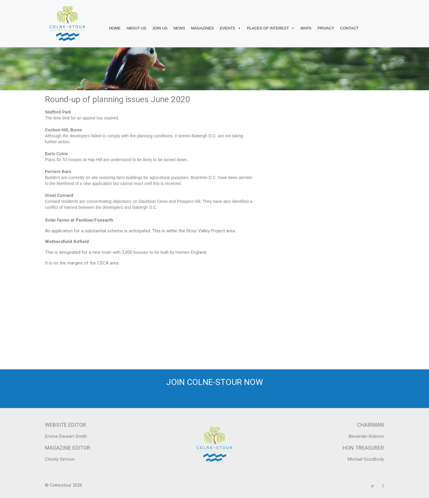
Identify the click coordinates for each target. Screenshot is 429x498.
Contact (349, 28)
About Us (136, 28)
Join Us (159, 28)
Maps (306, 28)
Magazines (202, 28)
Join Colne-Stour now (214, 388)
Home (115, 28)
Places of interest (271, 28)
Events (230, 28)
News (179, 28)
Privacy (325, 28)
